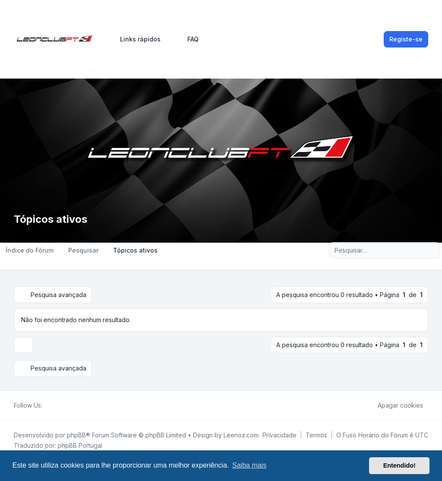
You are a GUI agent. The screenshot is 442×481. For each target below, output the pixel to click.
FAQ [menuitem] (187, 39)
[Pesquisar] (415, 250)
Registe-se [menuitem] (406, 39)
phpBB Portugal (80, 445)
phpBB (76, 435)
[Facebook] (47, 405)
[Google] (68, 405)
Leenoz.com (241, 435)
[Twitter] (54, 405)
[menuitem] (136, 39)
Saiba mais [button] (249, 465)
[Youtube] (61, 405)
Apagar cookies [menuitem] (394, 405)
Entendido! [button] (399, 465)
